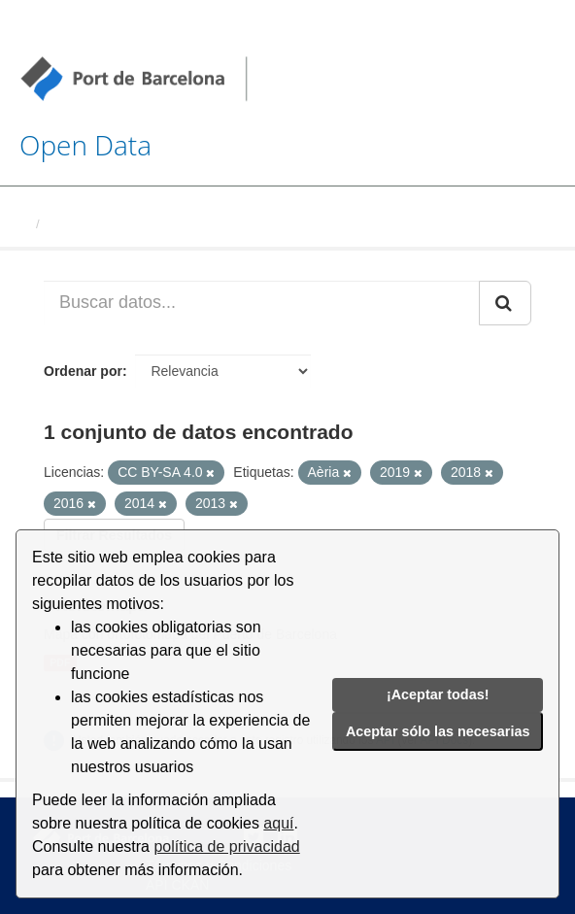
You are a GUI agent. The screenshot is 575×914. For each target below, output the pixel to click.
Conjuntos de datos (106, 224)
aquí (278, 823)
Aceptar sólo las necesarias (438, 731)
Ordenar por (83, 371)
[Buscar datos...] (262, 303)
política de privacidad (226, 846)
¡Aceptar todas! (438, 694)
